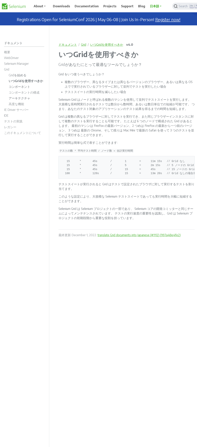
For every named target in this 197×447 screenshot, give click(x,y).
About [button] (38, 6)
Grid (83, 45)
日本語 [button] (154, 6)
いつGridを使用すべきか (106, 45)
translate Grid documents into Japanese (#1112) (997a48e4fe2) (139, 235)
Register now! (167, 19)
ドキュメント (67, 45)
